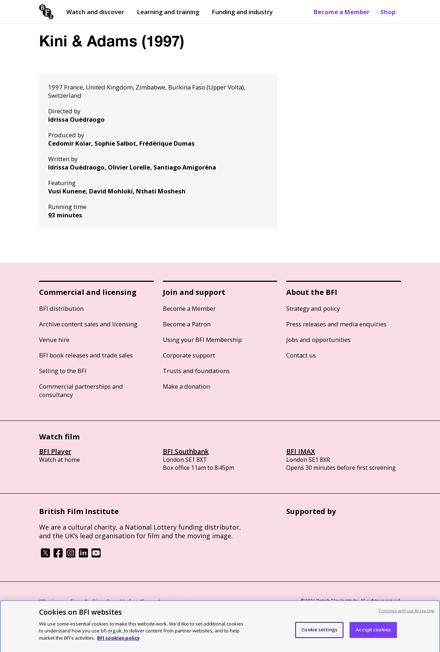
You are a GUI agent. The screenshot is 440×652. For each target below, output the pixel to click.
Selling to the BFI (62, 371)
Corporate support (189, 355)
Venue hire (54, 339)
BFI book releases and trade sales (86, 355)
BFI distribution (61, 308)
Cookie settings (319, 633)
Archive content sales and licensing (88, 324)
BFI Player (55, 451)
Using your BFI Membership (202, 339)
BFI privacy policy (59, 601)
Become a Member (341, 12)
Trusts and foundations (196, 371)
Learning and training (168, 12)
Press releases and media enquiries (336, 324)
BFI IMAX (300, 451)
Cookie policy (99, 601)
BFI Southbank (186, 451)
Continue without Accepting (406, 614)
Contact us (301, 355)
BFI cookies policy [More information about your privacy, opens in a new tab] (118, 641)
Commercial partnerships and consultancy (81, 390)
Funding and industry (242, 12)
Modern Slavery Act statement (155, 601)
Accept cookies (373, 633)
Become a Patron (187, 324)
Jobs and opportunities (318, 339)
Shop (387, 12)
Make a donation (186, 386)
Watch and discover (95, 12)
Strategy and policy (313, 308)
